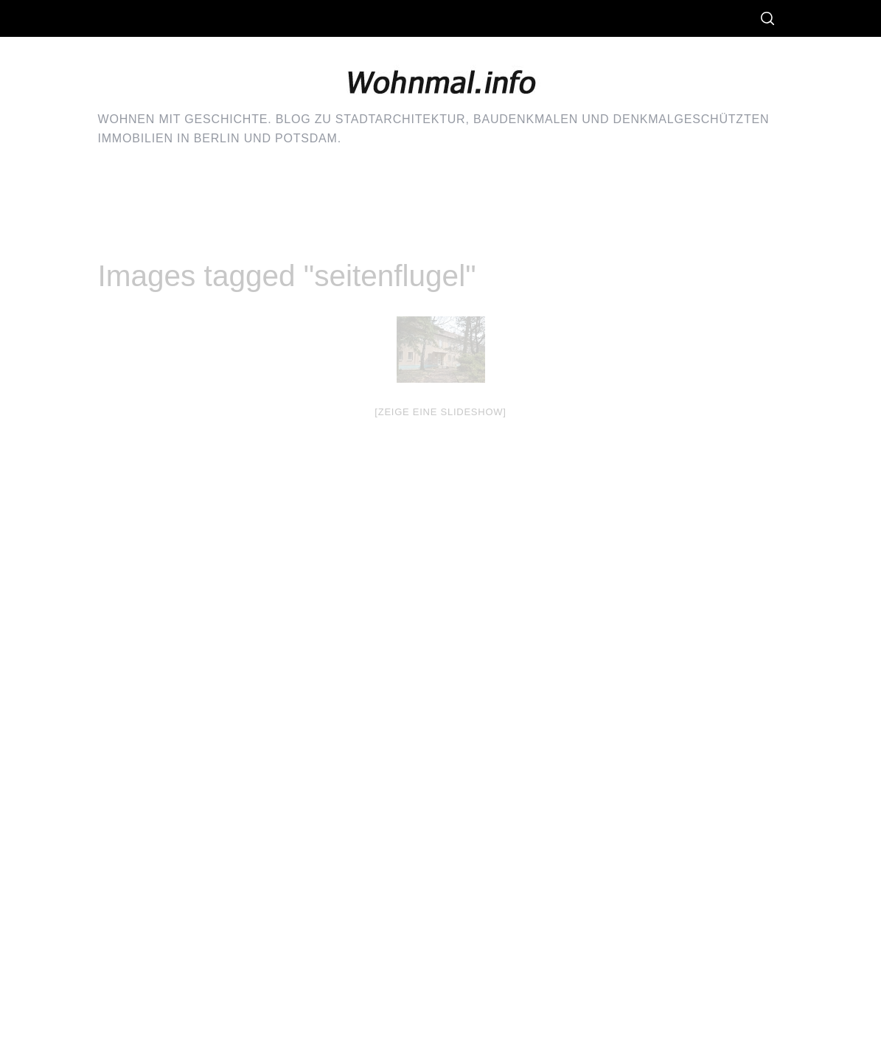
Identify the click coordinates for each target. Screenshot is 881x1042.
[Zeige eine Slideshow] (440, 411)
